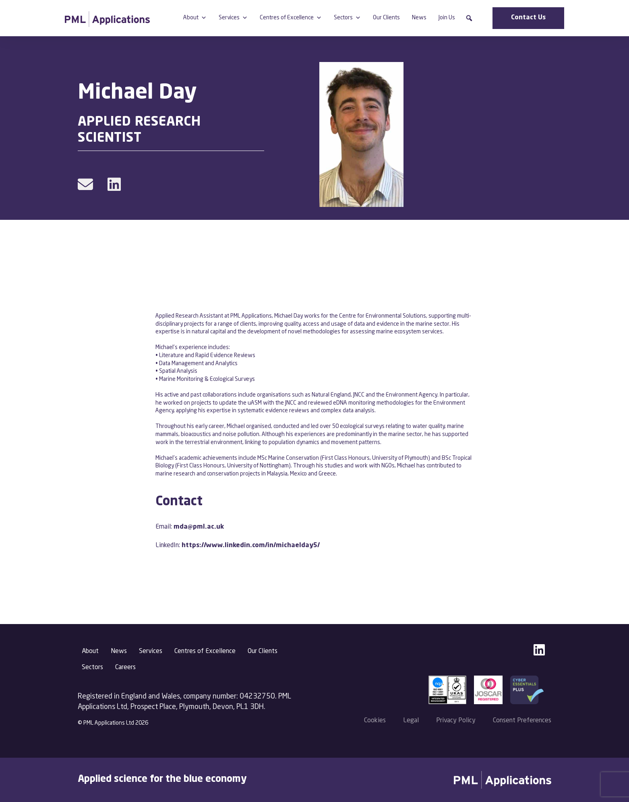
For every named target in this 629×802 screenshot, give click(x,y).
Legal (411, 720)
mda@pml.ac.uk (199, 527)
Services (233, 18)
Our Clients (386, 18)
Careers (125, 667)
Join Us (447, 18)
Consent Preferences (522, 720)
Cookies (375, 720)
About (195, 18)
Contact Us (528, 17)
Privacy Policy (456, 720)
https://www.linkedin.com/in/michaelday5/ (251, 545)
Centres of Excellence (291, 18)
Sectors (347, 18)
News (419, 18)
